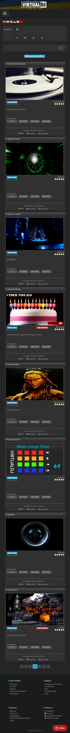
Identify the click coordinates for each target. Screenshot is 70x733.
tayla (62, 627)
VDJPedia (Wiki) (50, 691)
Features (13, 689)
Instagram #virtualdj (53, 716)
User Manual (49, 686)
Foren (47, 694)
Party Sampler (13, 364)
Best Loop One (13, 439)
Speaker (11, 515)
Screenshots (14, 694)
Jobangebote (14, 716)
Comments (32, 133)
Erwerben (13, 686)
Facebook (49, 711)
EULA (12, 720)
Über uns (13, 711)
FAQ (46, 689)
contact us (13, 713)
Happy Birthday (14, 289)
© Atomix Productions (35, 731)
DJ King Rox (60, 102)
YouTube (49, 713)
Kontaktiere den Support (53, 684)
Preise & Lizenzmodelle (18, 691)
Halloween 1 (12, 590)
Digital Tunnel (13, 139)
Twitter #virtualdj (52, 718)
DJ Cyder (61, 327)
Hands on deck (13, 214)
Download (13, 684)
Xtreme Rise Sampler (16, 64)
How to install (44, 133)
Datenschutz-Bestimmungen (20, 718)
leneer (62, 177)
